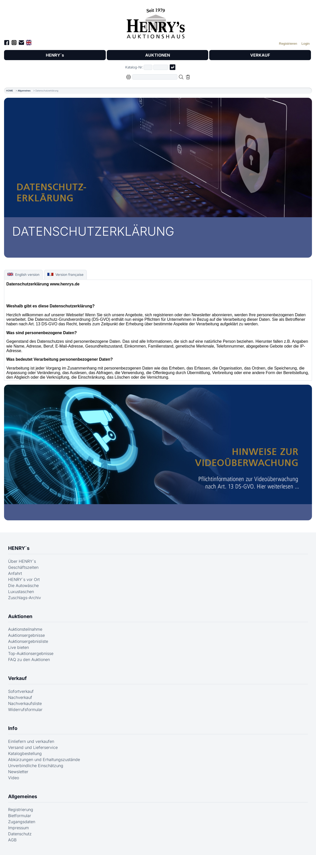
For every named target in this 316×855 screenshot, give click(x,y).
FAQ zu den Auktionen (29, 659)
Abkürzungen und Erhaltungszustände (44, 759)
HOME (9, 90)
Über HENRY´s (22, 561)
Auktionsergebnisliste (28, 641)
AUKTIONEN (157, 55)
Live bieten (18, 647)
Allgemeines (24, 90)
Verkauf (17, 678)
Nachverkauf (20, 697)
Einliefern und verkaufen (31, 741)
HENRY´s (55, 55)
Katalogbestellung (25, 753)
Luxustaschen (21, 591)
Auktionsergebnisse (26, 635)
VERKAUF (260, 55)
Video (13, 777)
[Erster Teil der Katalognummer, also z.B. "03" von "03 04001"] (148, 67)
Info (12, 728)
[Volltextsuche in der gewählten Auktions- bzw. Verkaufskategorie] (154, 77)
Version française (65, 275)
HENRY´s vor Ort (24, 579)
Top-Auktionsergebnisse (30, 653)
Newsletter (18, 771)
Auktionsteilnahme (25, 629)
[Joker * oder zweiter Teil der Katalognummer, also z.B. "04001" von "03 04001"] (160, 67)
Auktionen (20, 616)
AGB (12, 839)
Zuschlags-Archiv (24, 597)
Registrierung (20, 809)
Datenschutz (20, 833)
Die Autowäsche (23, 585)
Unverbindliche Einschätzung (35, 765)
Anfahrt (15, 573)
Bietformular (19, 815)
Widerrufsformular (25, 709)
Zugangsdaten (21, 821)
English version (23, 275)
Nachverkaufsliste (25, 703)
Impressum (18, 827)
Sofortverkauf (21, 691)
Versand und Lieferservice (33, 747)
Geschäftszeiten (23, 567)
